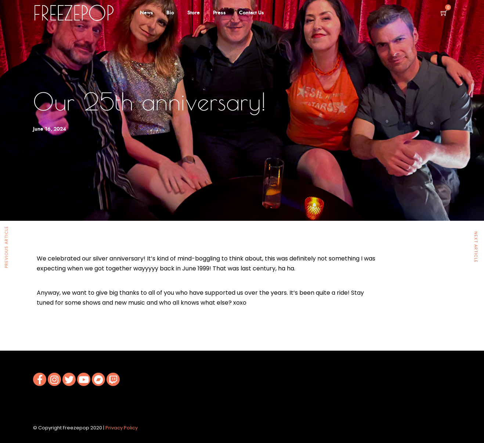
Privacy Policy (121, 427)
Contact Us (251, 12)
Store (193, 12)
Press (219, 12)
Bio (170, 12)
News (146, 12)
